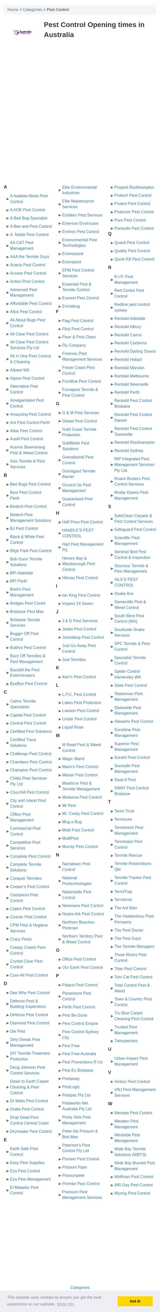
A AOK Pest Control (27, 210)
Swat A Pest (125, 780)
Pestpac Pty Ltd (76, 1095)
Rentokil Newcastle (131, 384)
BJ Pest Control (24, 528)
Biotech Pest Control (28, 506)
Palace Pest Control (80, 985)
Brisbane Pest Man (27, 611)
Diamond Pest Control (29, 1023)
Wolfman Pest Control (133, 1177)
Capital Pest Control (28, 715)
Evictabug (71, 306)
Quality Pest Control (132, 251)
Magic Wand (73, 759)
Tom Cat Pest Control (133, 977)
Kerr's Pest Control (79, 677)
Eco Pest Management (30, 1179)
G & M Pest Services (80, 413)
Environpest (73, 254)
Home (13, 10)
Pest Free (70, 1046)
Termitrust (123, 900)
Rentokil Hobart (128, 359)
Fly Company (74, 345)
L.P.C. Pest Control (79, 694)
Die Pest (17, 1031)
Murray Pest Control (80, 846)
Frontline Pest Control (81, 381)
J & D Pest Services (80, 621)
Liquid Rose (73, 727)
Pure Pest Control (130, 220)
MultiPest (70, 838)
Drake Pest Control (27, 1109)
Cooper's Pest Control (29, 887)
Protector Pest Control (134, 212)
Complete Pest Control (30, 856)
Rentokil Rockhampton (134, 442)
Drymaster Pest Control (31, 1131)
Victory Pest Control (132, 1081)
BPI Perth (18, 581)
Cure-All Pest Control (29, 975)
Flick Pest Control (78, 329)
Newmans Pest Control (82, 906)
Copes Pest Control (27, 909)
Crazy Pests (21, 939)
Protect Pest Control (132, 203)
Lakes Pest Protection (81, 703)
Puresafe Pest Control (134, 228)
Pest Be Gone (74, 1015)
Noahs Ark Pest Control (83, 914)
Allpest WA (20, 370)
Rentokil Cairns (127, 335)
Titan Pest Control (130, 969)
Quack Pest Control (131, 243)
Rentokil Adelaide (129, 318)
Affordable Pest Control (30, 303)
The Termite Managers (134, 946)
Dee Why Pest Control (30, 993)
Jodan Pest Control (79, 629)
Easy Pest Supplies (27, 1163)
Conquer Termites (26, 878)
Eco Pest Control (25, 1171)
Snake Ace (124, 593)
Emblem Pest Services (82, 215)
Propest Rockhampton (134, 187)
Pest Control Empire (80, 1023)
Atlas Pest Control (26, 431)
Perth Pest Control (78, 1007)
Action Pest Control (27, 281)
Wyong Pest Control (132, 1193)
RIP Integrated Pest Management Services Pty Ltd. (134, 465)
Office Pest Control (79, 959)
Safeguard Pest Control (135, 529)
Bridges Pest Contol (27, 603)
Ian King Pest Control (81, 595)
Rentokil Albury (127, 327)
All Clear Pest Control (29, 334)
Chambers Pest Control (31, 762)
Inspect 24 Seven (77, 603)
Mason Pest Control (80, 775)
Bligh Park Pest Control (30, 551)
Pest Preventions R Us (82, 1062)
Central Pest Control (28, 723)
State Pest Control (130, 685)
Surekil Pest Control (132, 757)
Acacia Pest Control (27, 265)
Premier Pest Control (81, 1184)
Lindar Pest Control (79, 719)
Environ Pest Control (80, 232)
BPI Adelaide (21, 573)
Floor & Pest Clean (79, 337)
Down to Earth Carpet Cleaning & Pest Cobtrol (29, 1087)
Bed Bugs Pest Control (30, 484)
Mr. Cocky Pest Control (82, 813)
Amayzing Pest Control (30, 414)
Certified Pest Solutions (31, 731)
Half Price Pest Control (82, 522)
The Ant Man (125, 908)
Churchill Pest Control (29, 792)
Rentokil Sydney (128, 451)
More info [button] (65, 1304)
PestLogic (71, 1087)
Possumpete (73, 1175)
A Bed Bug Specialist (28, 218)
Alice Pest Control (26, 312)
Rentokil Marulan (129, 368)
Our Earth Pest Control (82, 967)
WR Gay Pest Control (133, 1185)
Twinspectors (126, 1041)
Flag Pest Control (77, 321)
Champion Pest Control (30, 770)
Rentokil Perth (127, 392)
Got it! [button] (135, 1301)
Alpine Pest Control (27, 378)
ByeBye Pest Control (28, 684)
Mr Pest (69, 805)
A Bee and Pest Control (31, 226)
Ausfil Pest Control (26, 439)
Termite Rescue (128, 855)
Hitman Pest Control (80, 578)
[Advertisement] (80, 80)
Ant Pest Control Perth (30, 422)
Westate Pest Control (133, 1113)
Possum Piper (74, 1167)
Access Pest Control (28, 273)
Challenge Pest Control (30, 754)
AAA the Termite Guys (29, 257)
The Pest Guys (127, 938)
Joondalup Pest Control (83, 637)
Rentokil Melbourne (131, 376)
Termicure (123, 819)
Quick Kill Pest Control (134, 259)
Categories (32, 10)
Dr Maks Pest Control (29, 1101)
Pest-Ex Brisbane (77, 1070)
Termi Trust (124, 811)
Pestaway (70, 1078)
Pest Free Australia (79, 1054)
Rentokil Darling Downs (135, 351)
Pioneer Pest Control (80, 1159)
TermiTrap (123, 892)
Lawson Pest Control (80, 711)
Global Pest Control (79, 421)
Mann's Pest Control (80, 767)
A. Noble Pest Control (29, 235)
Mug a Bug (72, 822)
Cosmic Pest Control (28, 917)
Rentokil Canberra (130, 343)
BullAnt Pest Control (28, 647)
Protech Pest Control (132, 195)
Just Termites (74, 660)
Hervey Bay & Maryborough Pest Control (78, 564)
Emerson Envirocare (80, 223)
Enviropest (71, 262)
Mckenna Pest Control (82, 797)
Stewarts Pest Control (133, 721)
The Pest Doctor (128, 930)
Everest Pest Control (80, 298)
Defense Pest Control (29, 1015)
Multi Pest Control (78, 830)
